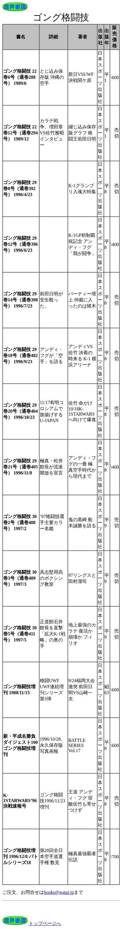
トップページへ (45, 923)
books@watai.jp (59, 892)
